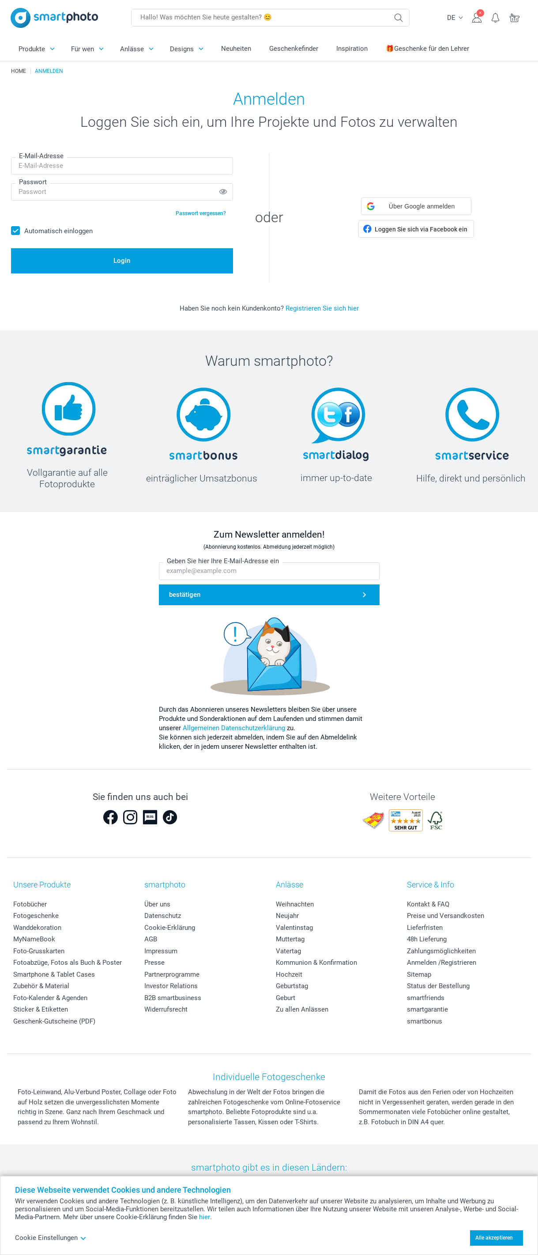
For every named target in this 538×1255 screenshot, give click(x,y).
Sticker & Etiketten (40, 1009)
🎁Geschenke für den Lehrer (427, 49)
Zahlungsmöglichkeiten (441, 951)
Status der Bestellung (438, 986)
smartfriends (425, 998)
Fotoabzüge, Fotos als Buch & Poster (67, 963)
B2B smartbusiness (172, 998)
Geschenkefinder (293, 49)
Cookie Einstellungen (51, 1238)
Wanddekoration (37, 928)
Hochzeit (289, 974)
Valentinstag (294, 928)
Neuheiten (236, 49)
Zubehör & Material (41, 986)
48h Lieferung (427, 939)
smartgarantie (427, 1009)
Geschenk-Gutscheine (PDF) (54, 1021)
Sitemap (419, 974)
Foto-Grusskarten (38, 951)
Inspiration (352, 49)
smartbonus (424, 1021)
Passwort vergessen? (201, 213)
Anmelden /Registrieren (441, 963)
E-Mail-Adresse (41, 156)
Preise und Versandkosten (445, 916)
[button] (416, 206)
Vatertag (288, 951)
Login (121, 261)
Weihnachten (295, 904)
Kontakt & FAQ (428, 904)
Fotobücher (30, 904)
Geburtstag (292, 986)
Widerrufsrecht (166, 1009)
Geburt (285, 998)
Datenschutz (162, 916)
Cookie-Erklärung (169, 928)
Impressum (160, 951)
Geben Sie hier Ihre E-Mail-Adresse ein (223, 561)
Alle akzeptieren (494, 1238)
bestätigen (184, 595)
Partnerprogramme (171, 974)
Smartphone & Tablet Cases (54, 974)
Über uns (157, 904)
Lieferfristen (425, 928)
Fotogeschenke (36, 916)
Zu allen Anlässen (302, 1009)
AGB (150, 939)
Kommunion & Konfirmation (316, 963)
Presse (154, 963)
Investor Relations (171, 986)
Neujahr (287, 916)
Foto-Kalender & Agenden (50, 998)
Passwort (33, 182)
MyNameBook (34, 939)
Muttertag (290, 939)
